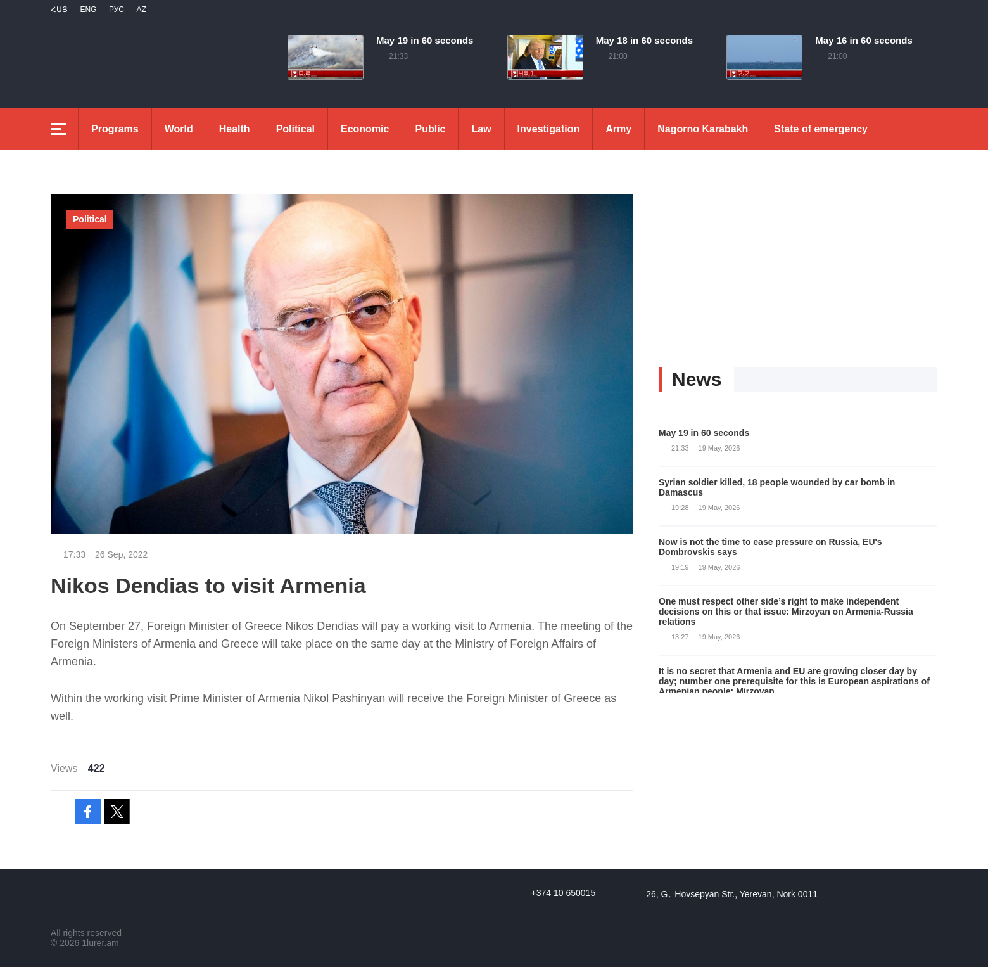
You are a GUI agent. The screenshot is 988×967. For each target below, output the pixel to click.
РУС (116, 9)
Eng (88, 9)
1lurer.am (100, 943)
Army (618, 129)
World (179, 129)
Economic (365, 129)
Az (141, 9)
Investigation (548, 129)
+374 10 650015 (563, 893)
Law (481, 129)
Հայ (59, 9)
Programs (115, 129)
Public (430, 129)
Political (295, 129)
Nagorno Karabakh (702, 129)
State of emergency (821, 129)
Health (234, 129)
